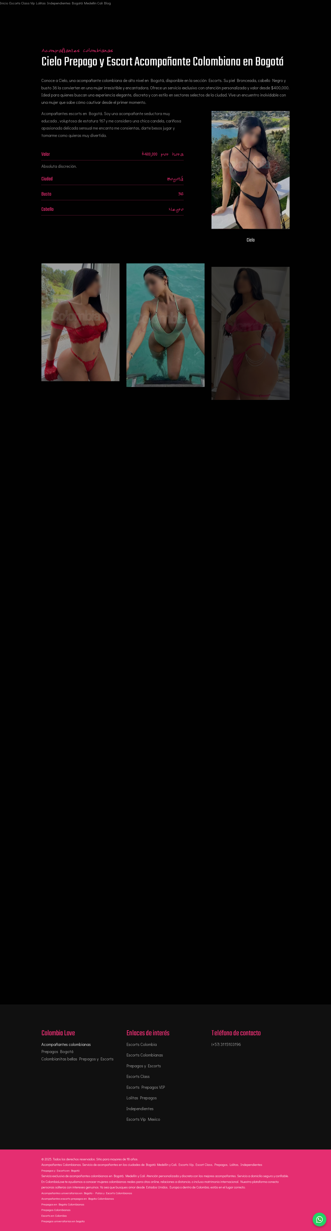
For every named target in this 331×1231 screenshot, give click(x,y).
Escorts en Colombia (54, 1215)
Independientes (59, 3)
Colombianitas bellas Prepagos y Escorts (77, 1059)
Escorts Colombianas (144, 1055)
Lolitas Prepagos (141, 1097)
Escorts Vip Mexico (143, 1119)
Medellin (90, 3)
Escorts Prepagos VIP (145, 1087)
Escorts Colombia (141, 1044)
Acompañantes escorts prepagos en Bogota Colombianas (77, 1198)
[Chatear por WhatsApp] (319, 1219)
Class (25, 3)
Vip (32, 3)
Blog (107, 3)
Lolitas (41, 3)
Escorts (14, 3)
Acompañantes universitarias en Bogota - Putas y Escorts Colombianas (86, 1193)
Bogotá (77, 3)
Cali (100, 3)
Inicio (4, 3)
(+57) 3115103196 (226, 1044)
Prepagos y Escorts (143, 1065)
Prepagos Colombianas (55, 1210)
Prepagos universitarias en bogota (63, 1221)
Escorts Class (138, 1076)
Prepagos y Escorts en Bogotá (60, 1170)
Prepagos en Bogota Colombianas (62, 1204)
